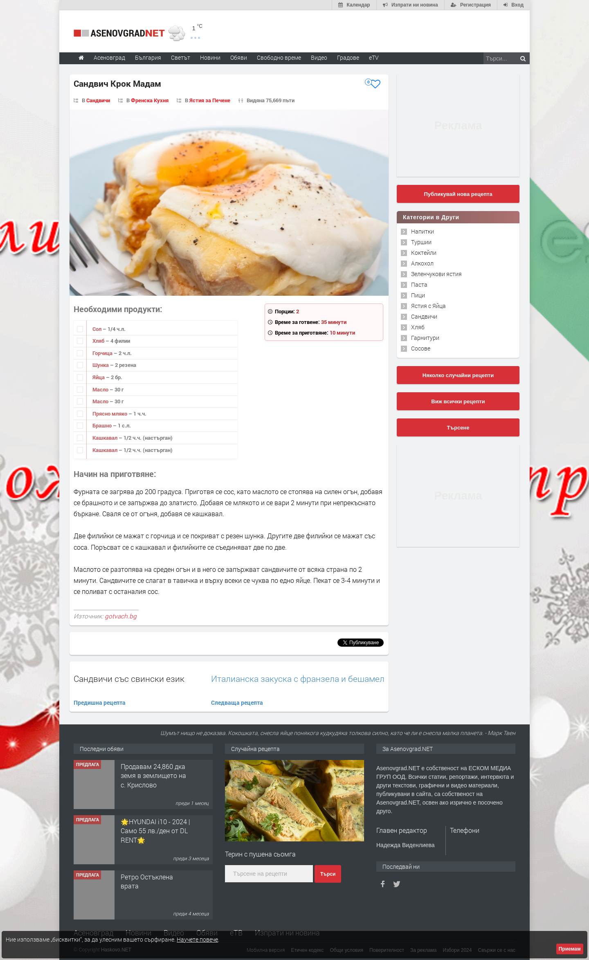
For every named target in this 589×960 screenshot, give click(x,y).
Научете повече (197, 939)
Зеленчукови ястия (436, 274)
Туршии (421, 242)
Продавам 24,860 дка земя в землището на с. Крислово (153, 775)
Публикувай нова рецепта (458, 194)
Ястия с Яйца (428, 306)
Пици (418, 295)
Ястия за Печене (209, 100)
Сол (97, 329)
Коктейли (423, 252)
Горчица (103, 353)
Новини (210, 57)
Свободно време (279, 57)
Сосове (420, 348)
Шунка (101, 365)
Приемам (570, 949)
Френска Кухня (150, 100)
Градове (348, 57)
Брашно (102, 425)
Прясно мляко (110, 413)
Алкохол (422, 263)
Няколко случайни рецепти (458, 375)
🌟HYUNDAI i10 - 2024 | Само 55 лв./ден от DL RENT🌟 (155, 830)
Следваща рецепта (237, 702)
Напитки (422, 231)
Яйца (99, 377)
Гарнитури (425, 338)
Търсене (458, 428)
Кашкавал (105, 437)
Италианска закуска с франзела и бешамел (297, 679)
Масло (101, 389)
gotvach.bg (121, 616)
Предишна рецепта (100, 702)
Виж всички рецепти (458, 401)
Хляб (99, 340)
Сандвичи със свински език (129, 678)
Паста (419, 284)
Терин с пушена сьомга (260, 854)
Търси (327, 874)
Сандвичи (98, 100)
